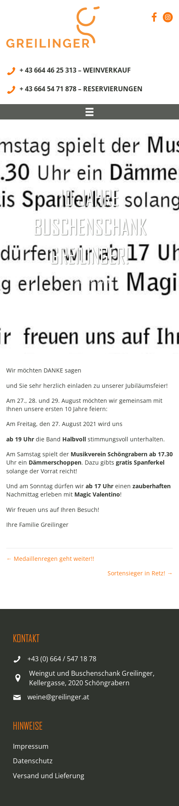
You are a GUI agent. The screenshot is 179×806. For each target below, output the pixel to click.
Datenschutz (33, 760)
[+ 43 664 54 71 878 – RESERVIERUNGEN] (74, 90)
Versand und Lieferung (48, 775)
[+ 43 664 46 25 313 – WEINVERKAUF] (68, 71)
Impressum (31, 746)
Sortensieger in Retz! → (140, 573)
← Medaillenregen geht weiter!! (50, 558)
